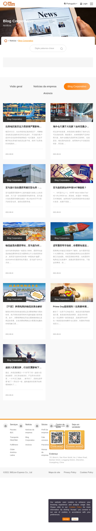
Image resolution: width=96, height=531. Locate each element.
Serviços (14, 424)
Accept (66, 519)
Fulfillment (14, 445)
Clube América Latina (13, 452)
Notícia (13, 41)
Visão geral (16, 87)
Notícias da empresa (45, 87)
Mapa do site (54, 472)
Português (71, 4)
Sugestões (60, 444)
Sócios (45, 424)
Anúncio (48, 94)
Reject (75, 519)
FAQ (57, 440)
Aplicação (76, 432)
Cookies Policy (86, 472)
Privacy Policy (70, 472)
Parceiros (45, 445)
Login (84, 4)
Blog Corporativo (77, 87)
